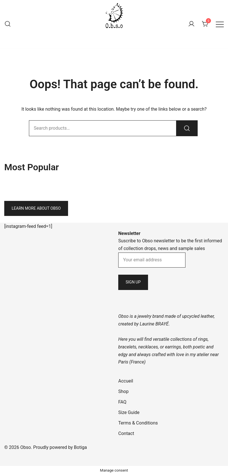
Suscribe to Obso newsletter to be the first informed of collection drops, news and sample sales (170, 241)
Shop (123, 391)
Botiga (80, 447)
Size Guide (129, 412)
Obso (114, 36)
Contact (126, 433)
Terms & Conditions (138, 423)
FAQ (122, 402)
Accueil (125, 381)
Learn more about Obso (36, 208)
